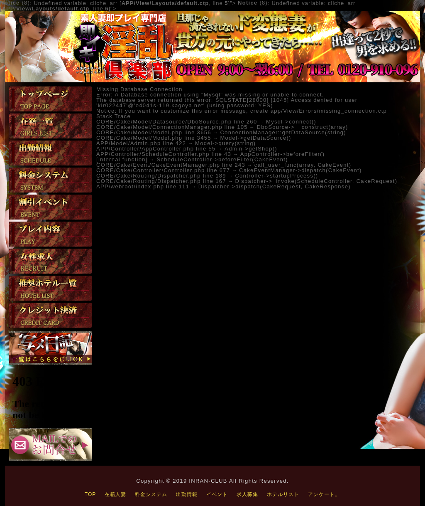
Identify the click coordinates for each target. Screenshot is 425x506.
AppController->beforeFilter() (282, 154)
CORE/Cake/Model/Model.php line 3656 (153, 132)
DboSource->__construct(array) (302, 127)
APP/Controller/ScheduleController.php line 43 (163, 154)
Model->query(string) (225, 143)
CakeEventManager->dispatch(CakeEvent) (300, 170)
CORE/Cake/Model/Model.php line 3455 (153, 138)
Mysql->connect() (291, 121)
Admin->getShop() (251, 149)
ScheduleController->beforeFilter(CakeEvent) (222, 159)
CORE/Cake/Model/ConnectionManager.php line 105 (172, 127)
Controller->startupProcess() (276, 176)
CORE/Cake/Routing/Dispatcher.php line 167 (161, 181)
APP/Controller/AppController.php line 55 (156, 149)
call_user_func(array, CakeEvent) (303, 165)
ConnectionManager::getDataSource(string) (283, 132)
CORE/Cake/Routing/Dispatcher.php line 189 (161, 176)
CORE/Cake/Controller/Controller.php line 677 (163, 170)
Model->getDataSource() (255, 138)
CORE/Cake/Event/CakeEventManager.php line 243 (170, 165)
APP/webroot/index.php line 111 (142, 186)
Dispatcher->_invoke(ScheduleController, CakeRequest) (316, 181)
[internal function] (122, 159)
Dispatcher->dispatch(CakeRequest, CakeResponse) (274, 186)
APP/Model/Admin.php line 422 (141, 143)
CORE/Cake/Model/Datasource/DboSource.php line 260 (176, 121)
